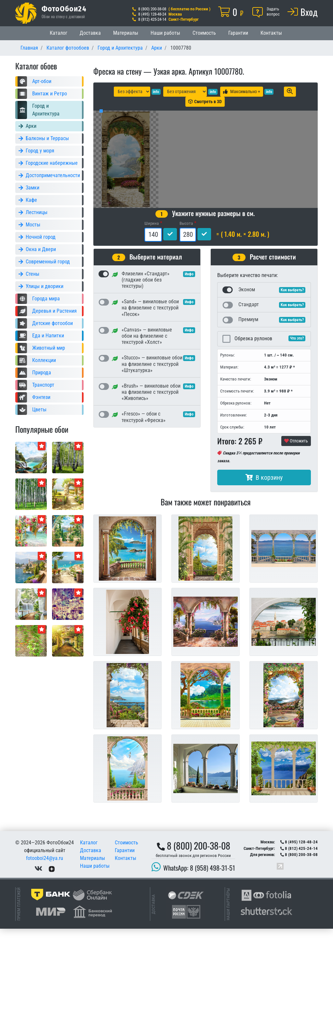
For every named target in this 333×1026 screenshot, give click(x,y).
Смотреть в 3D (205, 101)
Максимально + (241, 91)
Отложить (296, 538)
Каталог (58, 33)
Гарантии (238, 33)
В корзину (264, 575)
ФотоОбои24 (64, 8)
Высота (186, 320)
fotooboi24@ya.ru (44, 955)
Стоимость (204, 33)
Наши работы (165, 33)
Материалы (125, 33)
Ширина (151, 320)
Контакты (271, 33)
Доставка (90, 33)
